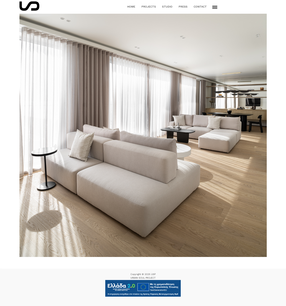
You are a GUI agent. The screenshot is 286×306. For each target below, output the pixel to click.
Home (131, 6)
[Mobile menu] (214, 7)
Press (183, 6)
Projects (148, 6)
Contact (200, 6)
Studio (167, 6)
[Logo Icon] (29, 6)
